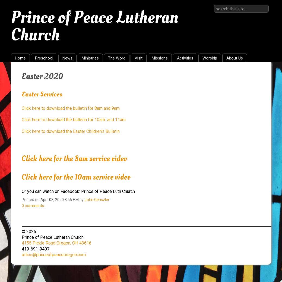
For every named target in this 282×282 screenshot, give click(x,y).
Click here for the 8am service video (74, 158)
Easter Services (42, 94)
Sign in (262, 4)
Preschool (44, 58)
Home (20, 58)
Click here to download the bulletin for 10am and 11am (74, 119)
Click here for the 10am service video (76, 177)
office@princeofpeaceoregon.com (54, 254)
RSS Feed (257, 75)
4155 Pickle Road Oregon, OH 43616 (56, 243)
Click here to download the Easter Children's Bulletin (71, 131)
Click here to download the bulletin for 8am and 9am (71, 108)
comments (33, 205)
